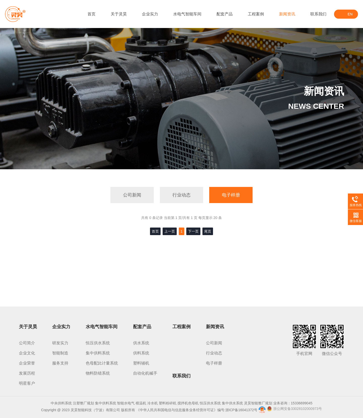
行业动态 (181, 195)
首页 (91, 14)
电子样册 (231, 195)
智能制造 (60, 353)
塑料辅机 (141, 363)
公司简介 (27, 343)
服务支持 (60, 363)
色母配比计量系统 (102, 363)
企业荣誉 (27, 363)
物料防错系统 (98, 373)
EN (350, 14)
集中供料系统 (98, 353)
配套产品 (225, 14)
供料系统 (141, 353)
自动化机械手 (145, 373)
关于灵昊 (119, 14)
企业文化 (27, 353)
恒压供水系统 (98, 343)
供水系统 (141, 343)
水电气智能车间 (187, 14)
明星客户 (27, 383)
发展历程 (27, 373)
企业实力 (150, 14)
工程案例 (256, 14)
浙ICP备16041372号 (241, 410)
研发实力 (60, 343)
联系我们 (318, 14)
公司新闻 (132, 195)
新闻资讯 (287, 14)
